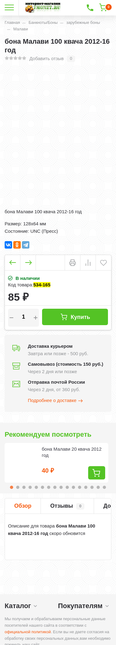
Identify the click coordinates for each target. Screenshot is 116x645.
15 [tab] (98, 487)
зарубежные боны (83, 22)
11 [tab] (74, 487)
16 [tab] (104, 487)
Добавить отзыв (46, 58)
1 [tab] (12, 487)
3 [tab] (24, 487)
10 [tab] (67, 487)
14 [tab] (92, 487)
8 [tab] (55, 487)
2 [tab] (18, 487)
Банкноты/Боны (43, 22)
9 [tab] (61, 487)
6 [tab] (43, 487)
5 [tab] (36, 487)
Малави (20, 29)
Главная (12, 22)
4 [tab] (30, 487)
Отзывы (67, 506)
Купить (75, 317)
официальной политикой (28, 632)
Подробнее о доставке (56, 401)
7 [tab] (49, 487)
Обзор (22, 506)
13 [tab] (86, 487)
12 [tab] (80, 487)
